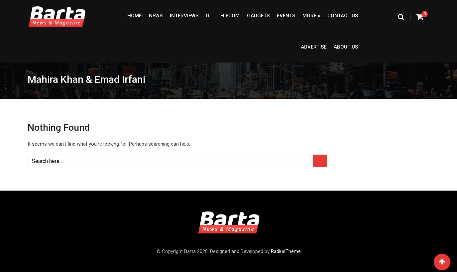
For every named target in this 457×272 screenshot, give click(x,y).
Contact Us (342, 16)
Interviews (184, 16)
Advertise (313, 47)
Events (286, 16)
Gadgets (258, 16)
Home (134, 16)
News (156, 16)
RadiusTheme (286, 251)
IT (208, 16)
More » (311, 16)
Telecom (228, 16)
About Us (346, 47)
